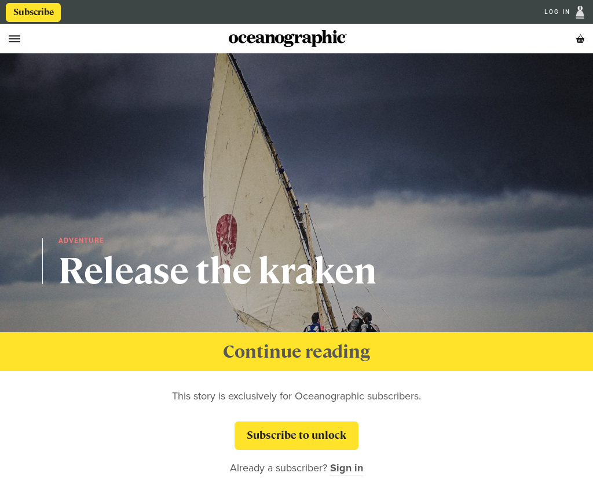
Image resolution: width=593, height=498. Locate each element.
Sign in (346, 467)
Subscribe (33, 12)
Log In (558, 12)
